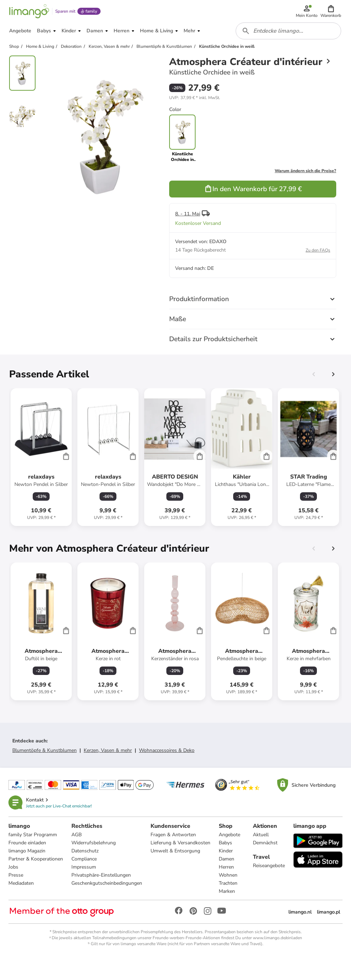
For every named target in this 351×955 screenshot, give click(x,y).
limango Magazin (26, 850)
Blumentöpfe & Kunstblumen (44, 750)
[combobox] (288, 30)
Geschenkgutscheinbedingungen (106, 883)
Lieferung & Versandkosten (180, 842)
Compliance (84, 859)
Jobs (13, 867)
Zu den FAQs (318, 250)
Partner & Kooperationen (35, 859)
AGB (76, 834)
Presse (15, 875)
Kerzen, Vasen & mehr (108, 750)
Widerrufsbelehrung (93, 842)
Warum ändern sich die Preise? (305, 171)
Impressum (83, 867)
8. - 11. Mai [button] (187, 213)
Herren (226, 867)
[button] (330, 11)
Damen (226, 859)
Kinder (226, 850)
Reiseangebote (269, 865)
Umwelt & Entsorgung (175, 850)
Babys (225, 842)
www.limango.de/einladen (277, 938)
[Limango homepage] (29, 11)
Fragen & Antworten (173, 834)
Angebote (229, 834)
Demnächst (265, 842)
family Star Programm (32, 834)
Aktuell (261, 834)
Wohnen (228, 875)
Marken (227, 891)
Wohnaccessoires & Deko (166, 750)
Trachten (228, 883)
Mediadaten (21, 883)
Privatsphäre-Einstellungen (101, 875)
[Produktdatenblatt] (41, 457)
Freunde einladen (27, 842)
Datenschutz (84, 850)
